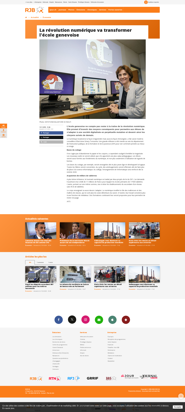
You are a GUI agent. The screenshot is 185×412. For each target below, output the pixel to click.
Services (102, 10)
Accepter (177, 407)
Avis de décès (84, 355)
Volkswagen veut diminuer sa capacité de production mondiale (108, 241)
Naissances (58, 2)
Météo (82, 344)
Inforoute (45, 2)
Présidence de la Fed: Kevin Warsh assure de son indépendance (74, 241)
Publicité (110, 344)
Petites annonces (85, 347)
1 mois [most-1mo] (50, 262)
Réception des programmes (116, 339)
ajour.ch (52, 10)
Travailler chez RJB (113, 347)
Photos (71, 10)
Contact (110, 358)
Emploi (51, 2)
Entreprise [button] (37, 2)
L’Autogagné (56, 361)
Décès (65, 2)
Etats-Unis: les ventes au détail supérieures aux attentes (142, 241)
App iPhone (112, 320)
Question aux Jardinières (60, 358)
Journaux (62, 10)
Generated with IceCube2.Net (151, 391)
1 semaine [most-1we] (40, 262)
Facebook (59, 320)
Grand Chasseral (58, 347)
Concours (56, 369)
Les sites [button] (28, 2)
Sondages (56, 366)
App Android (126, 320)
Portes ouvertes (115, 10)
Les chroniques (57, 339)
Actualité (35, 17)
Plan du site (50, 393)
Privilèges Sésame (84, 2)
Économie (47, 17)
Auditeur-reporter (151, 2)
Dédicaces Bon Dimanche (61, 353)
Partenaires (111, 350)
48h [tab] (30, 262)
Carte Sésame (72, 2)
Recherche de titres (59, 342)
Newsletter (111, 361)
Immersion (56, 350)
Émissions (81, 10)
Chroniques (92, 10)
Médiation (111, 353)
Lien (44, 142)
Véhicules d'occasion (97, 2)
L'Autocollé (56, 363)
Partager (45, 133)
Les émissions (57, 336)
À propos (110, 336)
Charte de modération (115, 355)
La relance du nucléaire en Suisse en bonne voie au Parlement (74, 285)
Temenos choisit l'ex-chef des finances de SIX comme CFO (38, 241)
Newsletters (99, 320)
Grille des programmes (60, 344)
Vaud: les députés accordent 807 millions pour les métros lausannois (39, 286)
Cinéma (82, 339)
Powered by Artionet (134, 391)
